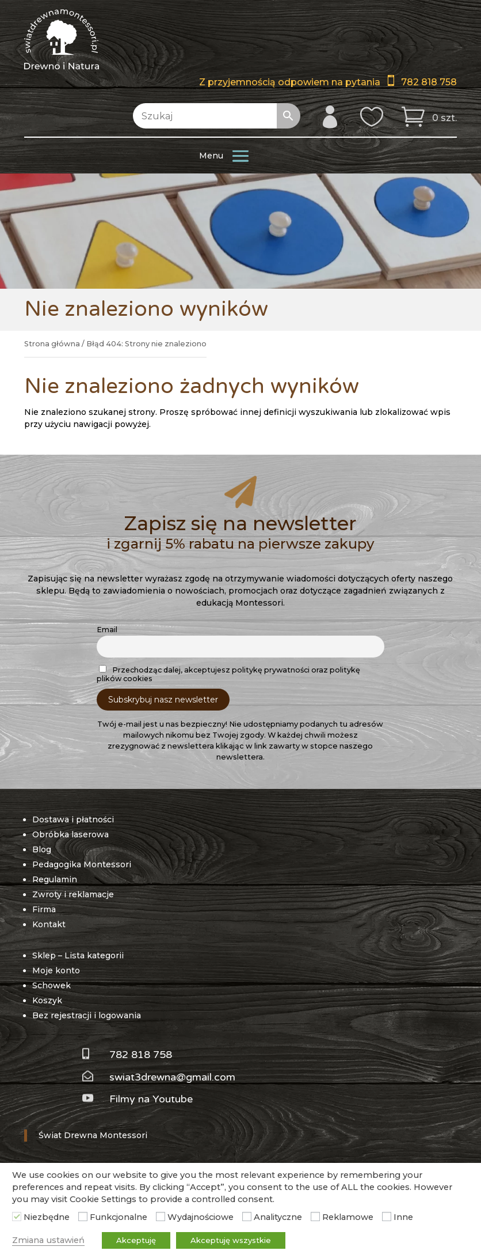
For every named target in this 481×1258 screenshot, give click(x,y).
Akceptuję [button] (136, 1240)
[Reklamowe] (315, 1216)
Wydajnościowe (200, 1217)
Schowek (51, 985)
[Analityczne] (246, 1216)
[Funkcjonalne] (82, 1216)
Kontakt (49, 924)
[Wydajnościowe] (160, 1216)
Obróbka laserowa (70, 834)
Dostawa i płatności (73, 819)
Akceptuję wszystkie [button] (230, 1240)
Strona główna (52, 343)
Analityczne (278, 1217)
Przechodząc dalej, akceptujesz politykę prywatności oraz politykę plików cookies (228, 674)
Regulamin (54, 879)
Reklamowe (347, 1217)
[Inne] (386, 1216)
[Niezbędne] (16, 1216)
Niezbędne (47, 1217)
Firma (44, 909)
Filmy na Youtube (151, 1099)
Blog (41, 849)
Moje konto (56, 970)
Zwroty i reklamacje (73, 894)
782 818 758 (429, 82)
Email (107, 629)
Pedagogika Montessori (81, 864)
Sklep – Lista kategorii (78, 955)
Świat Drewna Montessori (93, 1135)
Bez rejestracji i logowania (86, 1015)
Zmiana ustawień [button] (48, 1240)
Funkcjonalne (118, 1217)
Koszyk (47, 1000)
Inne (403, 1217)
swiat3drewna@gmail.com (172, 1077)
